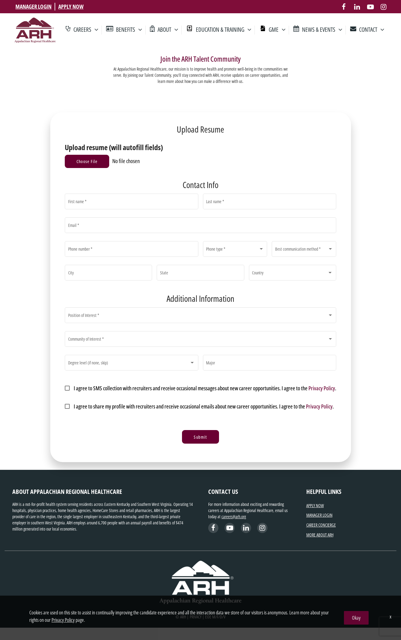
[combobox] (235, 250)
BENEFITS (129, 30)
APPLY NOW (71, 6)
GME (277, 30)
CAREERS (85, 30)
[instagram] (383, 7)
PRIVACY (195, 617)
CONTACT (371, 30)
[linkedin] (357, 7)
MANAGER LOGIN (33, 6)
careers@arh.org (233, 516)
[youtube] (370, 7)
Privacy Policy (321, 388)
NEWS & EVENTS (322, 30)
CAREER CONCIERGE (321, 525)
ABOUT (168, 30)
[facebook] (344, 7)
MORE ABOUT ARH (319, 535)
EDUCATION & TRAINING (223, 30)
